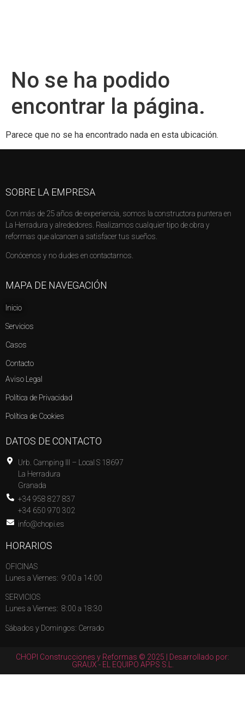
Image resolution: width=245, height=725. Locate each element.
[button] (227, 18)
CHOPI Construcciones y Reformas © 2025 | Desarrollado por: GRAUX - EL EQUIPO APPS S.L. (122, 661)
